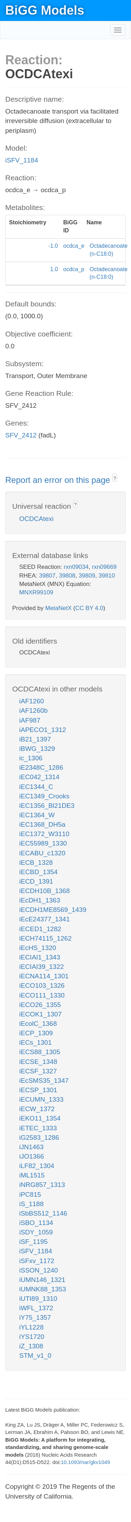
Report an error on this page (58, 480)
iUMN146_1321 (42, 1279)
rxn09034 (76, 567)
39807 (47, 575)
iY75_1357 (35, 1317)
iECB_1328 (36, 862)
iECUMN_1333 (41, 1099)
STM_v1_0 (35, 1355)
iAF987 (29, 720)
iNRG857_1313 (42, 1184)
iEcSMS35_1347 (44, 1080)
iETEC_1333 (38, 1128)
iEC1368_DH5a (42, 824)
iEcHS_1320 (37, 947)
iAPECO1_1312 (42, 729)
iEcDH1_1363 (39, 900)
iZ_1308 (31, 1346)
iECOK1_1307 (40, 1014)
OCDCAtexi (36, 518)
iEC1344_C (36, 786)
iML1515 (32, 1175)
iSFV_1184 (21, 160)
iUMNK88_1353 (42, 1289)
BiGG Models (44, 10)
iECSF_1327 (38, 1071)
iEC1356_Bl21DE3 (46, 805)
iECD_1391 (36, 881)
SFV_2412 (21, 435)
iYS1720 (31, 1336)
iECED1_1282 (40, 929)
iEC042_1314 (39, 777)
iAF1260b (33, 710)
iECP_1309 (36, 1033)
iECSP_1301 (38, 1090)
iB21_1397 (35, 739)
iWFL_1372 (36, 1308)
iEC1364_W (36, 815)
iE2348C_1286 (41, 767)
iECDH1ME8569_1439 (52, 909)
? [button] (115, 478)
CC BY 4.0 (89, 608)
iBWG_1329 (37, 748)
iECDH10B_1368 (44, 890)
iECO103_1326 (42, 985)
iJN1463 (31, 1147)
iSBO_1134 (36, 1222)
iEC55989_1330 (43, 843)
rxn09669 (104, 567)
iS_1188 (31, 1204)
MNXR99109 (36, 592)
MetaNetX (58, 608)
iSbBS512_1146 (43, 1213)
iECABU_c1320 (42, 853)
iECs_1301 (35, 1042)
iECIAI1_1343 (39, 957)
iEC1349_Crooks (44, 796)
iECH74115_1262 (45, 938)
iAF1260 (31, 701)
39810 (107, 575)
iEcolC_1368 (38, 1023)
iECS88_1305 (39, 1052)
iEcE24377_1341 (44, 919)
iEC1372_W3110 (44, 834)
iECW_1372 (36, 1108)
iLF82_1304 (36, 1165)
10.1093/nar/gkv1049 (85, 1462)
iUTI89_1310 (38, 1298)
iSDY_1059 (36, 1232)
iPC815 (30, 1194)
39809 (87, 575)
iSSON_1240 (38, 1270)
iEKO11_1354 (39, 1118)
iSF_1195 (33, 1241)
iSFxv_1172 (36, 1260)
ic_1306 (31, 758)
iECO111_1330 (42, 995)
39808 (67, 575)
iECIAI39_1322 (41, 966)
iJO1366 (31, 1156)
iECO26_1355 (40, 1004)
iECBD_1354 (38, 872)
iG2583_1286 (39, 1137)
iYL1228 (31, 1327)
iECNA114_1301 (44, 976)
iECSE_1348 (38, 1061)
